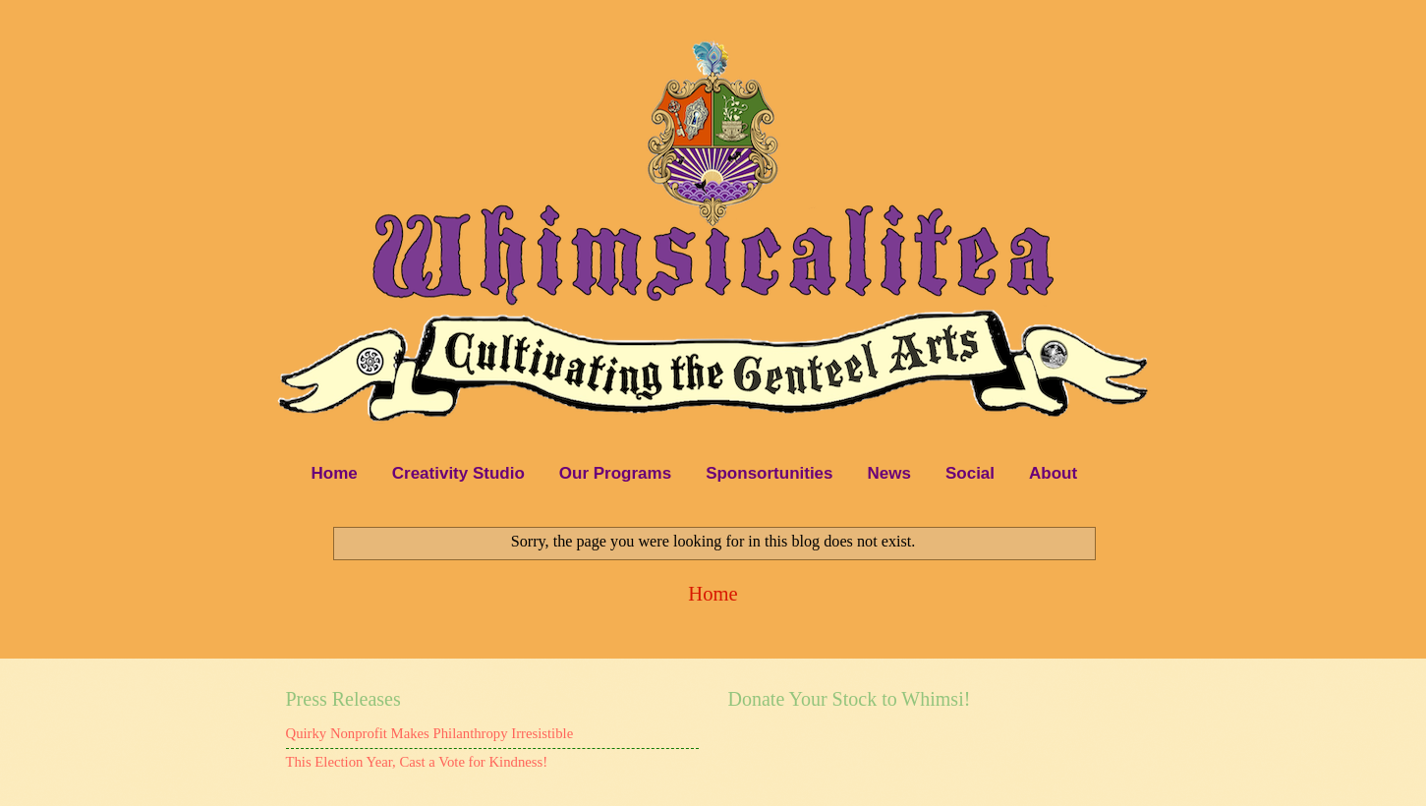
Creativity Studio (458, 473)
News (889, 473)
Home (335, 473)
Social (970, 473)
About (1053, 473)
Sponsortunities (769, 473)
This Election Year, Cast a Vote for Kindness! (417, 762)
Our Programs (615, 473)
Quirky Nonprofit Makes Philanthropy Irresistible (430, 733)
